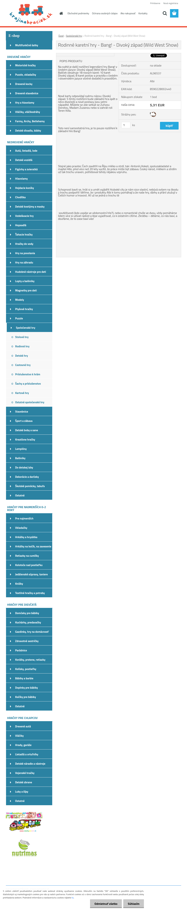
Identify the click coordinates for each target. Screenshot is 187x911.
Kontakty (142, 13)
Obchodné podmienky (78, 13)
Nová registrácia (170, 3)
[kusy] (125, 125)
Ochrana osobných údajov (105, 13)
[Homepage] (60, 13)
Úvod (61, 36)
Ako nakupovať (128, 13)
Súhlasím (133, 903)
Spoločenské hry (74, 36)
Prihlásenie (155, 3)
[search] (165, 13)
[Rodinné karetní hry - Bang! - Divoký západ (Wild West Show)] (85, 54)
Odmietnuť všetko (105, 903)
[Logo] (31, 13)
